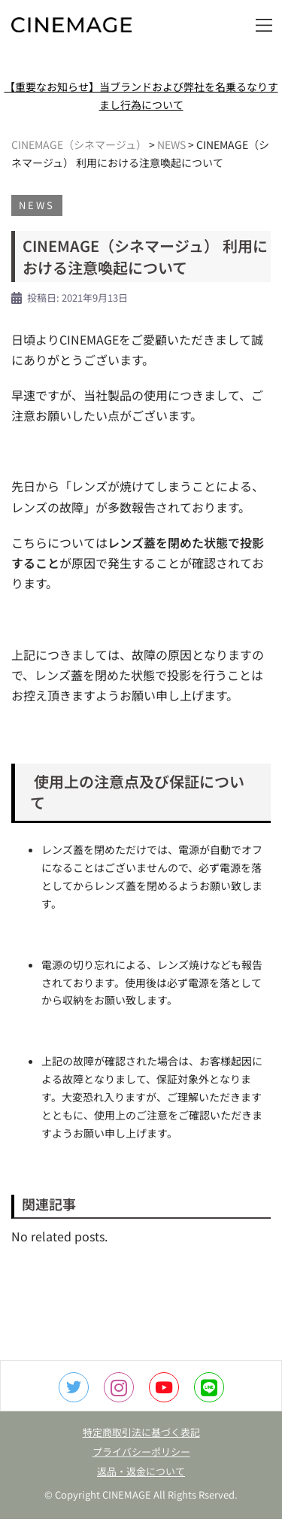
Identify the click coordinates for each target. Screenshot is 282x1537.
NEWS (37, 205)
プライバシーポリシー (141, 1451)
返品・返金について (141, 1471)
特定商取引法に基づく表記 (141, 1432)
